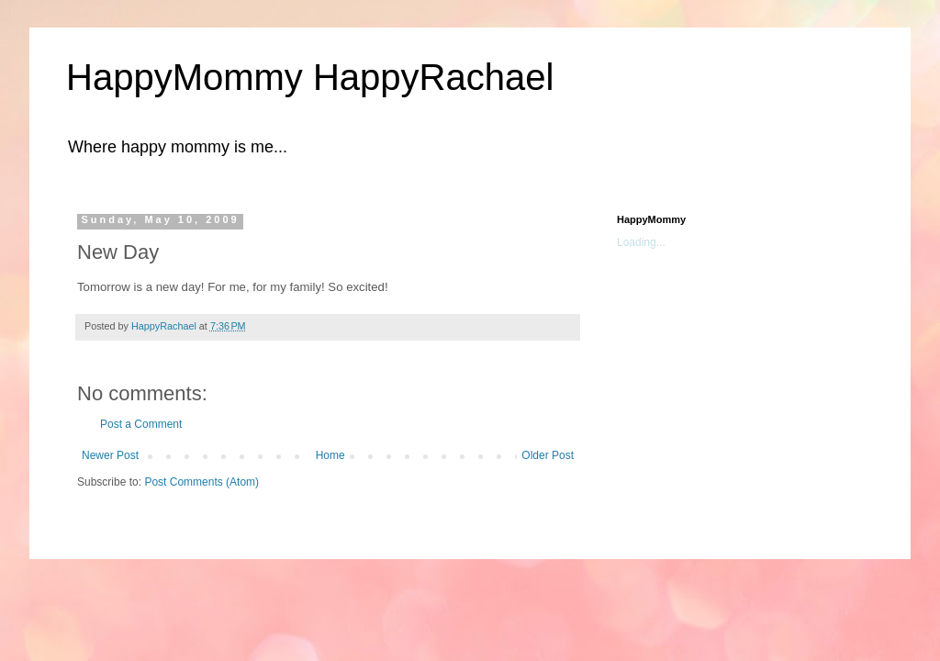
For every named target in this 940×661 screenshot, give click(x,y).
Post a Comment (141, 424)
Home (330, 455)
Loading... (641, 242)
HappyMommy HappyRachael (310, 77)
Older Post (547, 455)
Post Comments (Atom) (201, 482)
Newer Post (110, 455)
